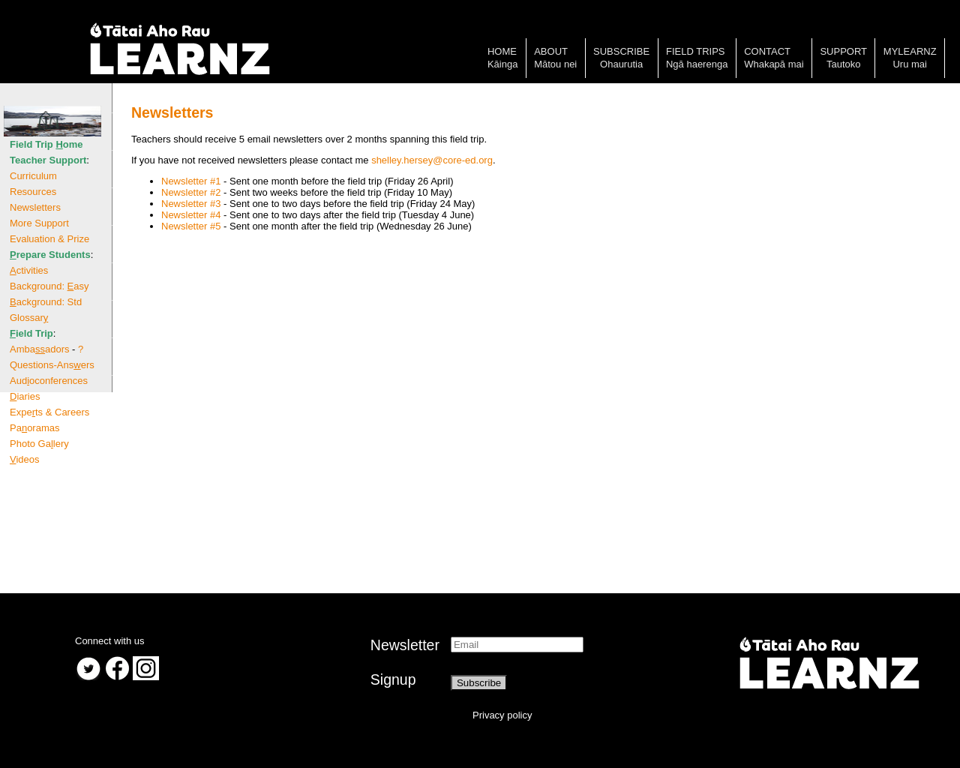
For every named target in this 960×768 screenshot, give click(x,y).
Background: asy (49, 286)
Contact (767, 51)
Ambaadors (40, 349)
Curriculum (33, 176)
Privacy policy (502, 715)
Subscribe (621, 51)
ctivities (29, 270)
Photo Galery (39, 443)
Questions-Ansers (52, 364)
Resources (33, 191)
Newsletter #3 (190, 203)
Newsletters (35, 207)
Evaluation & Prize (49, 238)
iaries (25, 396)
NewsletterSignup (405, 662)
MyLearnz (910, 51)
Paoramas (35, 428)
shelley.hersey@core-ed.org (432, 160)
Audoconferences (49, 380)
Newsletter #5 (190, 226)
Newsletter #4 (190, 214)
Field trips (695, 51)
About (551, 51)
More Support (39, 223)
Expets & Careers (49, 412)
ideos (25, 459)
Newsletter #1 (190, 181)
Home (502, 51)
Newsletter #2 (190, 192)
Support (843, 51)
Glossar (29, 317)
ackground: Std (46, 302)
